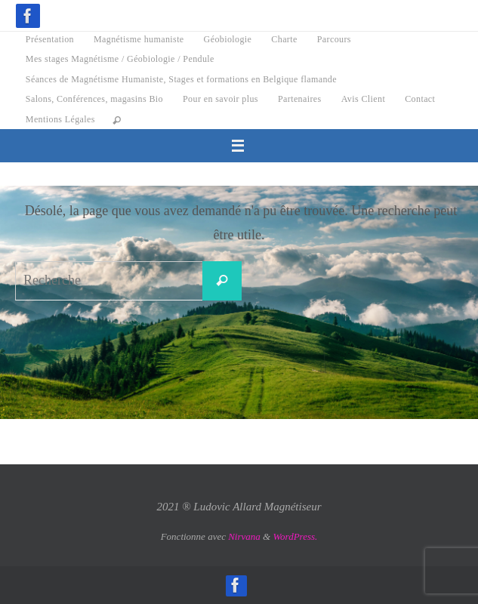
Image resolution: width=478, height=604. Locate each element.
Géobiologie (228, 39)
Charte (284, 39)
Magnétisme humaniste (139, 39)
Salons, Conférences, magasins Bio (94, 99)
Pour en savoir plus (220, 99)
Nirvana (244, 536)
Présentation (50, 39)
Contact (420, 99)
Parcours (334, 39)
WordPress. (295, 536)
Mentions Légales (60, 119)
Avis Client (363, 99)
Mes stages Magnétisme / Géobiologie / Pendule (120, 59)
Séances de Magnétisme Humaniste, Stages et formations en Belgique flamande (181, 79)
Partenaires (300, 99)
